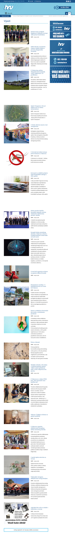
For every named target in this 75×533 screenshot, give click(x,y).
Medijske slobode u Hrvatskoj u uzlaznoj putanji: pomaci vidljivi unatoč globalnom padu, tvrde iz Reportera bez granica (39, 406)
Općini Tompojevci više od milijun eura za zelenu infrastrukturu (39, 117)
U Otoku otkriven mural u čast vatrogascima (37, 136)
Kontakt (30, 1)
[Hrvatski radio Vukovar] (8, 7)
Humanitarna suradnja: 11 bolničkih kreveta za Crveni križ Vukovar (39, 317)
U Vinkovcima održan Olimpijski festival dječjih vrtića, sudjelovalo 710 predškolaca (39, 79)
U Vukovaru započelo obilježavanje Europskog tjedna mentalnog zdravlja (39, 474)
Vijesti (32, 85)
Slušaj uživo (65, 7)
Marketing (38, 1)
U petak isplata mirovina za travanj (38, 506)
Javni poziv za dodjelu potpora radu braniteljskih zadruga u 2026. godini (39, 188)
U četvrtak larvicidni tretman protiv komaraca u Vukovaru (39, 165)
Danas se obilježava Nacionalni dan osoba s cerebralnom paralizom (39, 346)
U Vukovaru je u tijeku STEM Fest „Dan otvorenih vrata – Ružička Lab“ (39, 422)
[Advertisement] (26, 108)
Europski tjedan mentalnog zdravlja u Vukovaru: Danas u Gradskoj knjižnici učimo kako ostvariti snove (39, 260)
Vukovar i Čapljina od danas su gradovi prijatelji (39, 459)
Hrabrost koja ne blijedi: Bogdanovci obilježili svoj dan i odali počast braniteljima (27, 16)
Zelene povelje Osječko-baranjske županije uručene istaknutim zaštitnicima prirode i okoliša (39, 232)
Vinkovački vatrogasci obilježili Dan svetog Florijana (39, 527)
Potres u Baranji (37, 379)
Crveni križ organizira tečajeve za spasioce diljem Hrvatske (39, 301)
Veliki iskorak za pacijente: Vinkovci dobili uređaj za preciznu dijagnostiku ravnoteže (39, 51)
